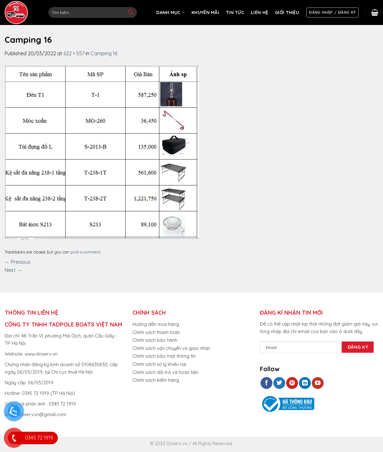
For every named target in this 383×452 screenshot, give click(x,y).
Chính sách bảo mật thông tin (164, 356)
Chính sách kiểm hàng (155, 380)
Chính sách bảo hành (154, 340)
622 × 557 (73, 53)
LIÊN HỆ (259, 12)
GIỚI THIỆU (287, 12)
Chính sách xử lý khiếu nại (159, 364)
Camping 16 (104, 53)
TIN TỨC (235, 12)
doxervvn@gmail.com (42, 414)
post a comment (86, 251)
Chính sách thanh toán (156, 332)
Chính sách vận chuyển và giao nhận (171, 348)
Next (13, 270)
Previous (17, 262)
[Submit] (131, 12)
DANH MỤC (170, 12)
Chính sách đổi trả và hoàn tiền (165, 372)
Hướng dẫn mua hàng (155, 324)
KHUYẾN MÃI (205, 12)
